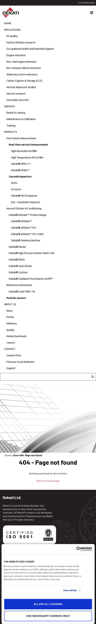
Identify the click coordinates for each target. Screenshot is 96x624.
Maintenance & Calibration (21, 119)
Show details (70, 590)
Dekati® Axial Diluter (20, 266)
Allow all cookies (48, 604)
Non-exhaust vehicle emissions (23, 68)
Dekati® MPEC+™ (21, 163)
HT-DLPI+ (16, 189)
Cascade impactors (20, 176)
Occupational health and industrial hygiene (30, 48)
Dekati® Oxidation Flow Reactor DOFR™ (31, 278)
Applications (12, 29)
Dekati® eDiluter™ (21, 221)
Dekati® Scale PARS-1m (22, 291)
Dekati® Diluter (17, 246)
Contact (10, 349)
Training (10, 125)
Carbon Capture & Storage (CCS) (24, 80)
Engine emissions (16, 55)
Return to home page (48, 480)
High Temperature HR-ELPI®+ (27, 157)
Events (10, 317)
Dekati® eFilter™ (20, 170)
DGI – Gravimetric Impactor (25, 202)
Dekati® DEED (17, 259)
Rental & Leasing (15, 112)
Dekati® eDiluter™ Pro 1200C (27, 234)
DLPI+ (14, 183)
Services (9, 106)
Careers (10, 342)
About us (10, 304)
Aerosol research (16, 93)
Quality (10, 330)
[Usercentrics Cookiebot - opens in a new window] (76, 549)
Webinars (11, 323)
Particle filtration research (20, 42)
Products (10, 131)
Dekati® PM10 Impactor (24, 195)
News (9, 310)
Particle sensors (16, 298)
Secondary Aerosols (17, 99)
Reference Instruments (19, 285)
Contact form (13, 355)
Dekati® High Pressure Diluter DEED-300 (31, 253)
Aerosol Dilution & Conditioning (23, 208)
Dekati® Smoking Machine (25, 240)
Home (7, 23)
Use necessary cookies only (48, 615)
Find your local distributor (20, 361)
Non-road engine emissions (21, 61)
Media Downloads (16, 336)
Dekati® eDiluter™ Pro (23, 227)
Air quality (12, 36)
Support (10, 368)
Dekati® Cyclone (18, 272)
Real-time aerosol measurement (28, 144)
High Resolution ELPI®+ (24, 151)
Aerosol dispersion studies (21, 87)
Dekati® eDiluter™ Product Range (27, 215)
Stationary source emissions (22, 74)
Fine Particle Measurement (21, 138)
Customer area (86, 2)
